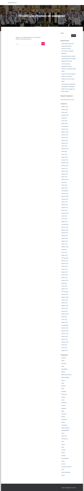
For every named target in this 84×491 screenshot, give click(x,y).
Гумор (62, 383)
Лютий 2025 (64, 151)
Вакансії (63, 371)
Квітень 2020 (64, 311)
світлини (63, 464)
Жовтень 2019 (64, 328)
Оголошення (64, 425)
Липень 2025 (64, 137)
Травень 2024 (64, 174)
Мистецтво (63, 414)
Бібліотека (63, 363)
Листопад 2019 (64, 325)
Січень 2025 (64, 154)
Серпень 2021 (64, 266)
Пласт (62, 441)
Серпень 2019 (64, 333)
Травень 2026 (64, 109)
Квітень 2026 (64, 112)
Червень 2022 (64, 238)
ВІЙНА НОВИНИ (65, 377)
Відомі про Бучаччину (66, 374)
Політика (63, 450)
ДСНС (62, 388)
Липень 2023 (64, 202)
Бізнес (62, 366)
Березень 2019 (64, 342)
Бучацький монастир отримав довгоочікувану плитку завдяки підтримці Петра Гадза (68, 59)
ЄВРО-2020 (64, 394)
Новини (63, 422)
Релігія (62, 461)
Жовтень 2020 (64, 294)
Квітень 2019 (64, 339)
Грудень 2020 (64, 288)
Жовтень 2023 (64, 193)
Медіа (62, 411)
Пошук (62, 33)
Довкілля (63, 385)
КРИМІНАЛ (64, 402)
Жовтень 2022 (64, 227)
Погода (63, 444)
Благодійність (64, 369)
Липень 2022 (64, 235)
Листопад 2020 (64, 291)
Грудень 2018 (64, 350)
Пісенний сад (64, 438)
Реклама (63, 455)
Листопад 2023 (64, 190)
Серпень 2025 (64, 134)
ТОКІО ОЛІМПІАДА (65, 472)
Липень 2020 (64, 302)
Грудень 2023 (64, 188)
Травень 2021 (64, 274)
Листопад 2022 (64, 224)
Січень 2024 (64, 185)
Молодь (63, 416)
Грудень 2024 (64, 157)
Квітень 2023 (64, 210)
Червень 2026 (64, 106)
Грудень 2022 (64, 221)
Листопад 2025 (64, 126)
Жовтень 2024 (64, 160)
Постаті (63, 452)
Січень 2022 (64, 252)
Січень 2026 (64, 120)
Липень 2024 (64, 168)
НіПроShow (64, 419)
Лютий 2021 (64, 283)
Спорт (62, 469)
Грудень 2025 (64, 123)
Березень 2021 (64, 280)
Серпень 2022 (64, 232)
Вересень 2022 (64, 230)
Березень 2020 (64, 314)
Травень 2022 (64, 241)
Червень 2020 (64, 305)
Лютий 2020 (64, 316)
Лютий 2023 (64, 216)
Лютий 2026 (64, 118)
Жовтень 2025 (64, 129)
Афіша (62, 360)
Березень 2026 (64, 115)
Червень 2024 (64, 171)
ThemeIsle (73, 487)
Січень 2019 (64, 347)
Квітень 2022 (64, 244)
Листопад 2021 (64, 258)
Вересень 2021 (64, 263)
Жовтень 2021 (64, 260)
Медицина (63, 408)
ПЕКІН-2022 (64, 435)
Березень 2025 (64, 148)
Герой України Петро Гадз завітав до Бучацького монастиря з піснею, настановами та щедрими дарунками (67, 48)
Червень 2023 (64, 204)
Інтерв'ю (63, 397)
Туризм (63, 475)
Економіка (63, 391)
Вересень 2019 (64, 330)
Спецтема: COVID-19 (66, 466)
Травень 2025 (64, 143)
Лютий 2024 (64, 182)
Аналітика (63, 357)
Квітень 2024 (64, 176)
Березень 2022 (64, 246)
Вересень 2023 (64, 196)
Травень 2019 (64, 336)
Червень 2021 (64, 272)
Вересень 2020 (64, 297)
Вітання (63, 380)
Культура (63, 405)
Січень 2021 (64, 286)
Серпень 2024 (64, 165)
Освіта (62, 433)
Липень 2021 (64, 269)
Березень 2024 (64, 179)
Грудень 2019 (64, 322)
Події (62, 447)
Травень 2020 (64, 308)
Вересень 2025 (64, 132)
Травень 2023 (64, 207)
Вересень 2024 (64, 162)
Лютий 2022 (64, 249)
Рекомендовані (64, 458)
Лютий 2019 (64, 344)
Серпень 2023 (64, 199)
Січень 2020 (64, 319)
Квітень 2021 (64, 277)
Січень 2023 (64, 218)
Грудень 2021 (64, 255)
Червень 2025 (64, 140)
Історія (62, 399)
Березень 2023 (64, 213)
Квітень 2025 (64, 146)
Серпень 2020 (64, 300)
